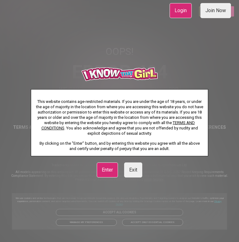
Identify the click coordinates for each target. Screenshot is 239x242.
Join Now (215, 10)
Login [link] (181, 10)
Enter (107, 170)
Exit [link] (133, 170)
